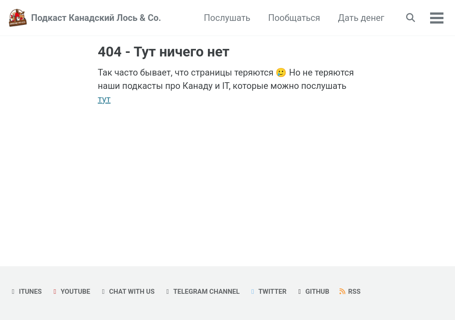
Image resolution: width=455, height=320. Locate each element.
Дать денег (361, 17)
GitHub (312, 292)
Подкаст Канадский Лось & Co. (96, 17)
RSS (349, 292)
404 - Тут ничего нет (164, 52)
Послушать (227, 17)
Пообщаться (294, 17)
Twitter (267, 292)
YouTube (70, 292)
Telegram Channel (201, 292)
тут (104, 99)
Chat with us (127, 292)
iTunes (25, 292)
